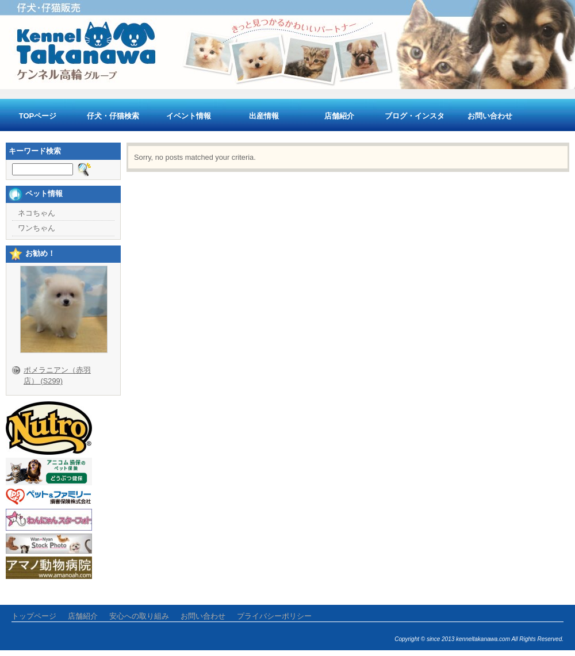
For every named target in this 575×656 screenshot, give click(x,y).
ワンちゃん (36, 228)
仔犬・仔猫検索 (113, 116)
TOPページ (38, 116)
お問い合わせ (489, 116)
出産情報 (264, 116)
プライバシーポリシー (274, 616)
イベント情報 (188, 116)
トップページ (34, 616)
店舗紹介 (339, 116)
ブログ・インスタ (414, 116)
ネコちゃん (36, 213)
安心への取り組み (139, 616)
